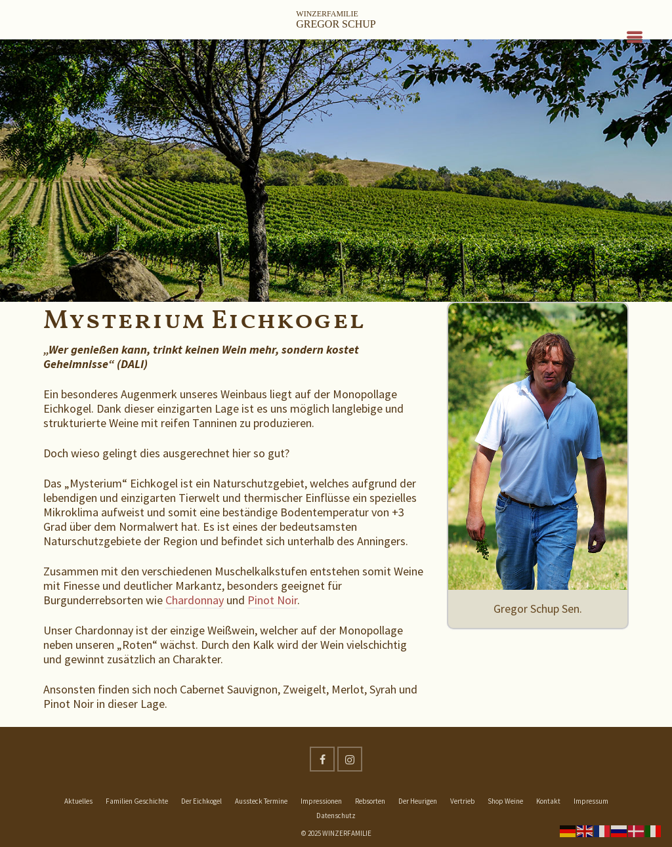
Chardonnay (194, 600)
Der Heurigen (417, 801)
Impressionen (321, 801)
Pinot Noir (272, 600)
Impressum (591, 801)
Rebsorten (370, 801)
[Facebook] (322, 759)
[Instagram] (349, 759)
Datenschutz (336, 815)
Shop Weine (505, 801)
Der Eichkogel (201, 801)
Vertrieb (462, 801)
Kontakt (548, 801)
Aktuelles (78, 801)
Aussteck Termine (261, 801)
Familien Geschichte (137, 801)
